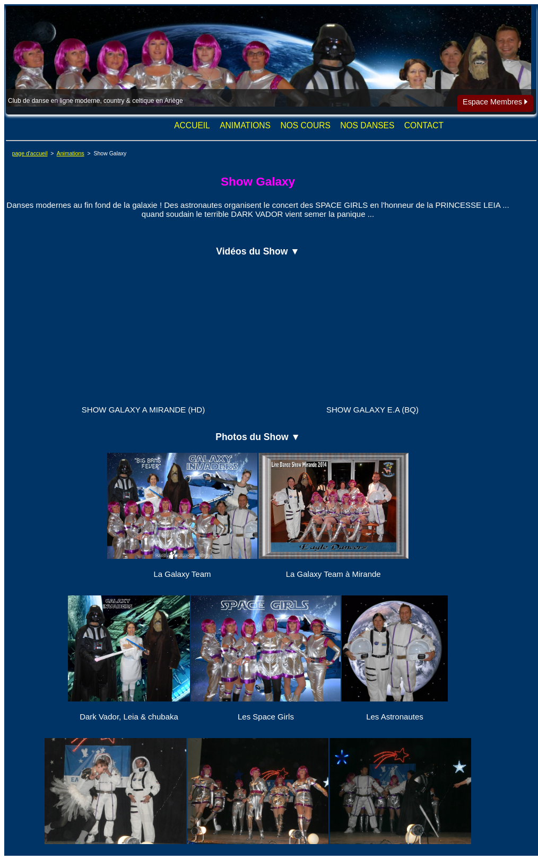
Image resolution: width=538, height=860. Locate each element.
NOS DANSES (367, 125)
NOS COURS (305, 125)
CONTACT (424, 125)
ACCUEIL (192, 125)
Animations (70, 153)
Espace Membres (495, 102)
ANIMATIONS (245, 125)
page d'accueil (30, 153)
